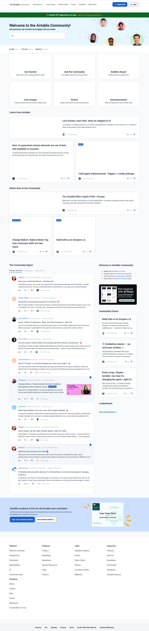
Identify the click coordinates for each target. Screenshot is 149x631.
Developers (111, 560)
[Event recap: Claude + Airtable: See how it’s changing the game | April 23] (118, 383)
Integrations (14, 555)
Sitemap (54, 627)
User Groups (50, 4)
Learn (77, 546)
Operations (46, 560)
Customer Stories (82, 569)
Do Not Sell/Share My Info (86, 627)
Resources (111, 546)
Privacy (63, 627)
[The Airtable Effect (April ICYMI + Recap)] (74, 203)
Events (73, 4)
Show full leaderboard (108, 412)
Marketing (46, 555)
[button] (119, 4)
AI (10, 569)
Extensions (13, 560)
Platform (13, 546)
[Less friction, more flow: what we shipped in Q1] (74, 127)
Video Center (80, 560)
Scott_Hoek (22, 339)
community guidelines (123, 274)
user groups (119, 276)
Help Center (92, 4)
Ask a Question (122, 278)
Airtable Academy (82, 550)
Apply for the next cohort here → (90, 15)
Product (45, 550)
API (46, 627)
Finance (45, 574)
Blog (11, 593)
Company (13, 579)
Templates (111, 569)
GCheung (21, 380)
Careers (12, 588)
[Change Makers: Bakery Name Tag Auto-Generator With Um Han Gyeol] (30, 236)
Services (110, 555)
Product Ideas (63, 4)
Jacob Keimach (24, 359)
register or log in (119, 271)
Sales (44, 569)
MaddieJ (21, 277)
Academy (82, 4)
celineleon (22, 406)
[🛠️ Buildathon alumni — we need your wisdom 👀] (118, 352)
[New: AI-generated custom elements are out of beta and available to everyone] (41, 162)
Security (38, 627)
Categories (28, 270)
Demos (78, 565)
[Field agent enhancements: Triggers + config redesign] (107, 162)
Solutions (46, 546)
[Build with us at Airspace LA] (74, 236)
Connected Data (16, 574)
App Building (14, 565)
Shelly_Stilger (23, 298)
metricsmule (22, 468)
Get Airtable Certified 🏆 (46, 519)
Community (112, 565)
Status (12, 598)
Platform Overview (17, 550)
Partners (110, 550)
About (11, 584)
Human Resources (49, 565)
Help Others (39, 270)
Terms (71, 627)
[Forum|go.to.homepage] (19, 4)
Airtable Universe (114, 574)
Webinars (78, 574)
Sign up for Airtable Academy (22, 519)
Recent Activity (15, 270)
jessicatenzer (23, 318)
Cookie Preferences (107, 627)
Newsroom (13, 603)
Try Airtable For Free (17, 607)
